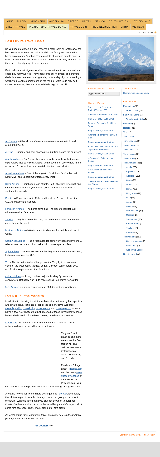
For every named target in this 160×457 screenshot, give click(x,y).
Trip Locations (129, 163)
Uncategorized (130, 254)
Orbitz (18, 308)
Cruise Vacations (134, 241)
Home (9, 21)
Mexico (100, 21)
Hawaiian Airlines (14, 208)
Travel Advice (129, 141)
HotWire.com (43, 308)
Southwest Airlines (15, 240)
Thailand (130, 228)
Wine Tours (131, 245)
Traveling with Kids (135, 119)
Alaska (22, 21)
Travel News (129, 154)
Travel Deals (129, 145)
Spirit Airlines (12, 251)
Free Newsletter (104, 27)
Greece (73, 21)
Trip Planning (129, 237)
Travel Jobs (79, 27)
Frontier (9, 198)
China (125, 27)
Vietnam (138, 27)
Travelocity (29, 308)
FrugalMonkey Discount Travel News (80, 11)
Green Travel (15, 27)
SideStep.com (63, 308)
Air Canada (11, 141)
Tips (125, 132)
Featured (127, 123)
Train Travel (128, 136)
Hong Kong (131, 193)
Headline (127, 128)
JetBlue (9, 219)
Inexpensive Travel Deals (48, 27)
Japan (129, 202)
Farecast (62, 393)
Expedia (9, 308)
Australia (56, 21)
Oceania (130, 215)
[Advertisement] (32, 112)
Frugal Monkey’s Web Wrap (101, 119)
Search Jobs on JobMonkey (136, 93)
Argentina (38, 21)
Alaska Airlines (13, 159)
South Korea (132, 223)
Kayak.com (11, 322)
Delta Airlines (12, 184)
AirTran (9, 152)
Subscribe (146, 32)
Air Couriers (41, 425)
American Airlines (14, 173)
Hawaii (86, 21)
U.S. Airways (12, 287)
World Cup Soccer (134, 250)
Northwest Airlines (15, 230)
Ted (7, 262)
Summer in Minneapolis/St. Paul (103, 114)
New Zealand (141, 21)
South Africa (118, 21)
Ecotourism (128, 106)
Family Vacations (131, 115)
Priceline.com (75, 368)
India (128, 197)
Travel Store (129, 158)
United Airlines (13, 276)
